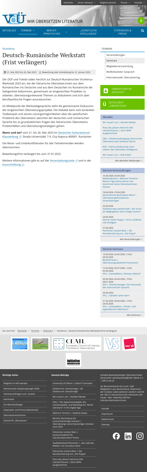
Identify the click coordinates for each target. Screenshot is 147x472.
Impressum (107, 413)
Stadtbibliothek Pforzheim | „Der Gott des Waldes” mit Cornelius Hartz (73, 444)
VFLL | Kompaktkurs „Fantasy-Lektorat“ (122, 271)
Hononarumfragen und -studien (19, 393)
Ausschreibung (11, 164)
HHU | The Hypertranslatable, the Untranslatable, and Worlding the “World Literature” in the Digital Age (73, 405)
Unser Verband (86, 2)
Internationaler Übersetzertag (123, 77)
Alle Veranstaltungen (131, 239)
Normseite (9, 399)
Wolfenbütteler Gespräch (120, 71)
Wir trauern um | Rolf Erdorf (117, 154)
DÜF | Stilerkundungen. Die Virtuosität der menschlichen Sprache (122, 283)
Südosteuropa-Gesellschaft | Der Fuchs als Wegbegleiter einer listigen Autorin (122, 209)
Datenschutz (107, 419)
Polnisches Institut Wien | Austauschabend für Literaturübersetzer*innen (66, 435)
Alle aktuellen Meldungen (129, 160)
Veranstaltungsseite (62, 160)
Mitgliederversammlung (119, 66)
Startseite (68, 2)
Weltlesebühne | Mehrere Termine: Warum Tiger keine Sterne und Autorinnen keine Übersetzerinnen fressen (122, 181)
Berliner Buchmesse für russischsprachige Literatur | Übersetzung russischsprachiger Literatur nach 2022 (73, 422)
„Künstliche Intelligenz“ (88, 32)
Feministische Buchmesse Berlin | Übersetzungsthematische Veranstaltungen (122, 196)
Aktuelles (9, 30)
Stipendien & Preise (122, 32)
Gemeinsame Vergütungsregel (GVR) (21, 388)
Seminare (111, 60)
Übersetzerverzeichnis (15, 415)
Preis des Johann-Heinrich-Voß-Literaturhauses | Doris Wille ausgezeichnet (118, 130)
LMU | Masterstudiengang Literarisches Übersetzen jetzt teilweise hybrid (122, 140)
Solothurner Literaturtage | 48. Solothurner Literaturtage (68, 390)
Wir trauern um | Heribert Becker (119, 122)
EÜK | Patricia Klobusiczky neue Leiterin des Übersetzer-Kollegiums (120, 148)
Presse (125, 2)
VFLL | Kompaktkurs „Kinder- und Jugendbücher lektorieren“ (122, 305)
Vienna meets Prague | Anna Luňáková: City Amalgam (122, 219)
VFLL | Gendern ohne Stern (122, 294)
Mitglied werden (108, 2)
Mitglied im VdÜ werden (15, 383)
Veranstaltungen (115, 55)
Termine (28, 30)
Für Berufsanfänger (13, 404)
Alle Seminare (135, 315)
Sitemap (105, 424)
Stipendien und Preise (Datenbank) (21, 409)
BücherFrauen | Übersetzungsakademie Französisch (122, 258)
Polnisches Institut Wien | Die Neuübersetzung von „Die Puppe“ (122, 230)
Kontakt (140, 2)
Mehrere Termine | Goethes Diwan (70, 413)
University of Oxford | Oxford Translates (72, 383)
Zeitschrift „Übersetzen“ (15, 420)
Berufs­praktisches (55, 32)
